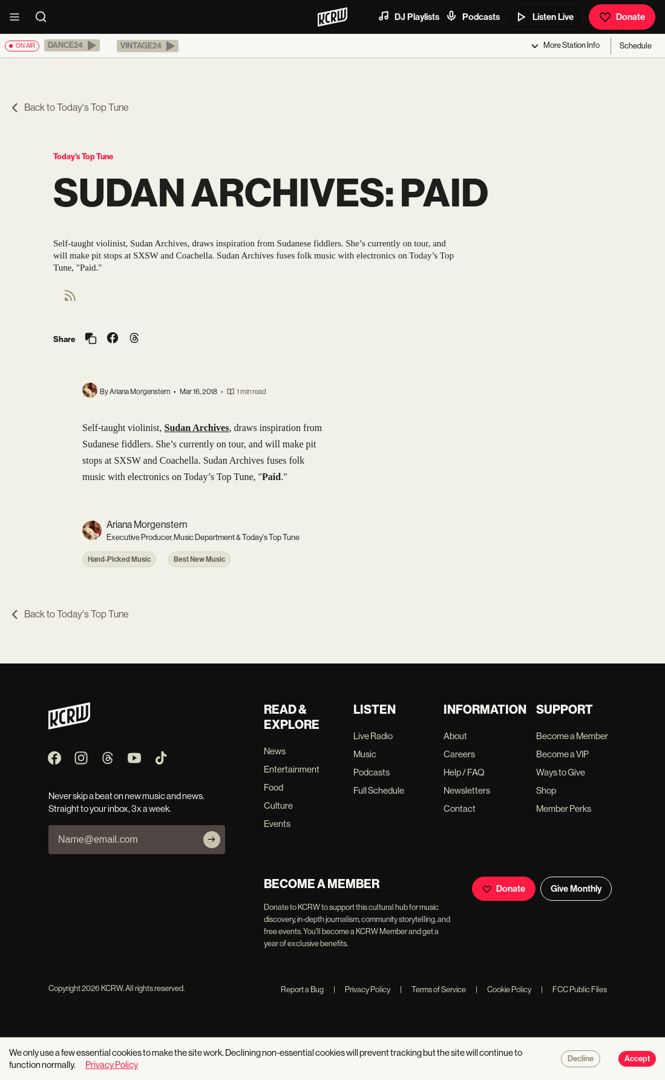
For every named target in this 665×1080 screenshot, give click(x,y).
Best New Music (199, 559)
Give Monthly (576, 888)
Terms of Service (433, 989)
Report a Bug (302, 989)
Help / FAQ (464, 772)
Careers (459, 754)
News (275, 751)
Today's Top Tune (83, 156)
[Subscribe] (211, 839)
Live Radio (373, 736)
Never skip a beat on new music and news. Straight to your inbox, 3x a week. (126, 802)
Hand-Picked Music (119, 559)
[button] (72, 45)
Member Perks (563, 808)
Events (277, 823)
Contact (460, 808)
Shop (546, 790)
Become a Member (572, 736)
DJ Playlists (408, 16)
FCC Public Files (574, 989)
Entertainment (291, 769)
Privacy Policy (361, 989)
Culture (278, 805)
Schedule (636, 45)
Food (273, 787)
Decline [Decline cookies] (581, 1059)
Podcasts (472, 16)
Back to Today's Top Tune (69, 107)
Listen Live (545, 17)
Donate (622, 17)
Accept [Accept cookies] (637, 1059)
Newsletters (467, 790)
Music (364, 754)
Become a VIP (562, 754)
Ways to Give (560, 772)
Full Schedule (378, 790)
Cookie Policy (503, 989)
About (455, 736)
